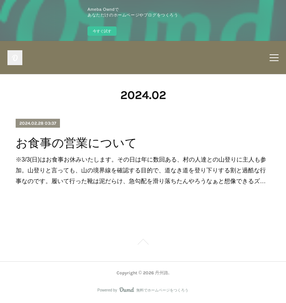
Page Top (143, 243)
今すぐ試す (102, 31)
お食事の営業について (76, 143)
